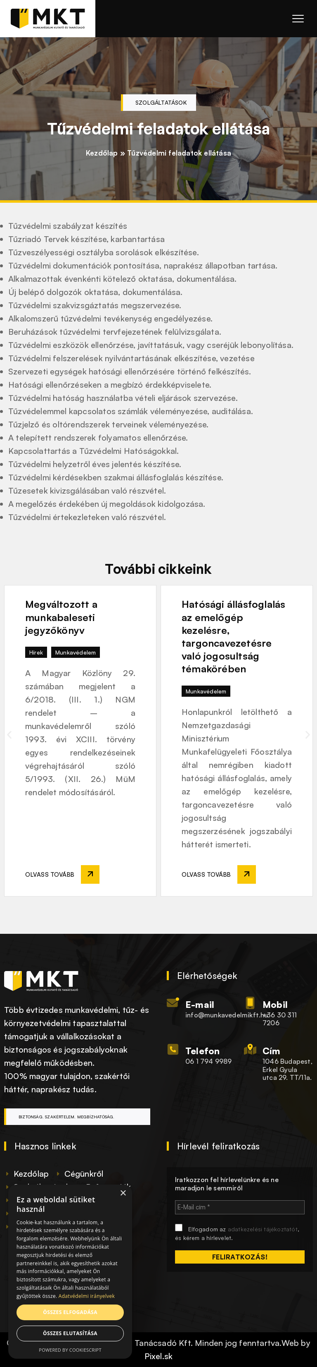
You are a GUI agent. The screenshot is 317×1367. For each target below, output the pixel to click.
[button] (9, 734)
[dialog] (70, 1272)
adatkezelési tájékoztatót (263, 1229)
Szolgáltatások (161, 102)
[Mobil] (250, 1003)
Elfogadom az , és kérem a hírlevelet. (237, 1232)
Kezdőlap (102, 153)
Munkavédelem (75, 652)
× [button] (123, 1193)
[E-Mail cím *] (240, 1207)
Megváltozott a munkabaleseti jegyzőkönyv (61, 617)
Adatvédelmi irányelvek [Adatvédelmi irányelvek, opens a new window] (87, 1296)
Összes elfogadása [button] (70, 1312)
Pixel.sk (158, 1356)
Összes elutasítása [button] (70, 1333)
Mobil (275, 1004)
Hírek (36, 652)
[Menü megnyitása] (295, 19)
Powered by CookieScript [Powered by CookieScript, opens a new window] (70, 1350)
